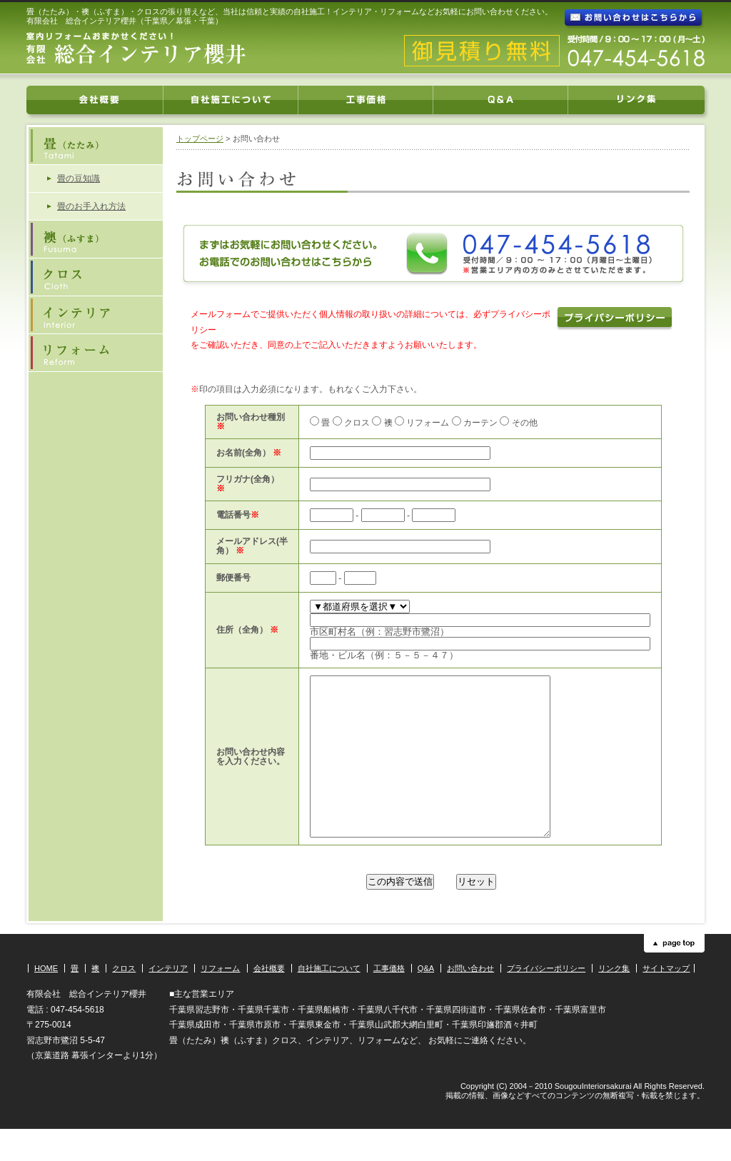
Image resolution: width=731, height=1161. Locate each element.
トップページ (199, 138)
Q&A (426, 1000)
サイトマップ (666, 1000)
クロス (124, 1000)
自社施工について (329, 1000)
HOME (46, 1000)
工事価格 (389, 1000)
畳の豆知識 (78, 179)
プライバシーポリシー (546, 1000)
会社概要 (269, 1000)
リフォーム (220, 1000)
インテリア (168, 1000)
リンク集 (614, 1000)
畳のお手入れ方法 (91, 206)
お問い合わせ (470, 1000)
